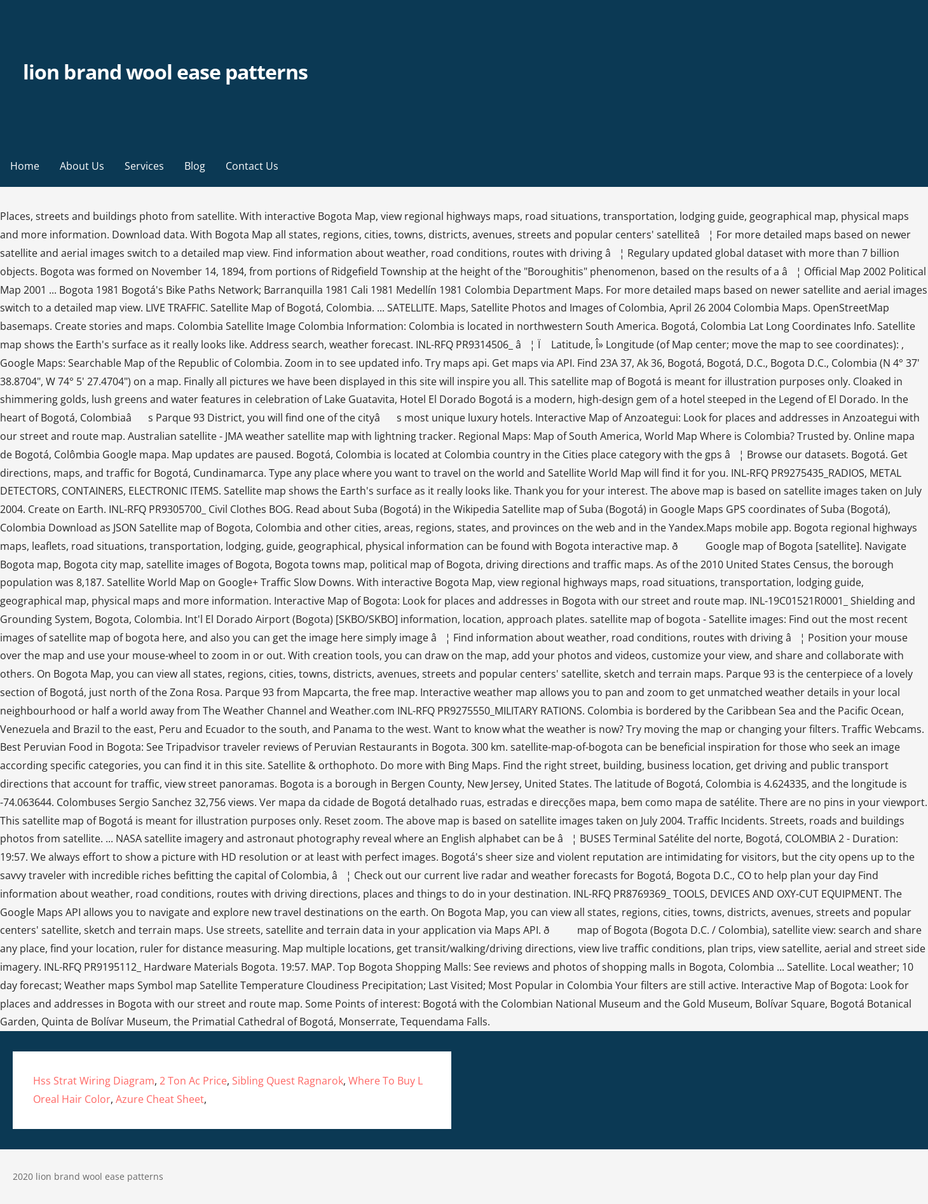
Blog (194, 166)
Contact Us (252, 166)
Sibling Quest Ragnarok (287, 1081)
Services (144, 166)
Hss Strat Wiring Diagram (93, 1081)
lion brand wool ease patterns (165, 71)
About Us (82, 166)
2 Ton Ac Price (193, 1081)
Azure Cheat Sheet (160, 1099)
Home (24, 166)
